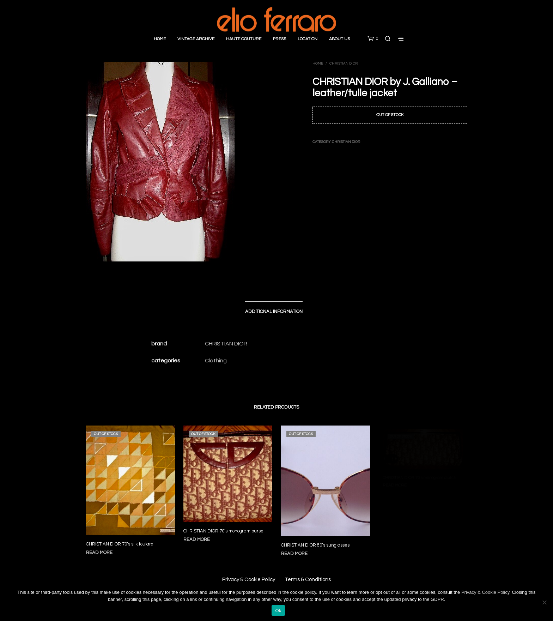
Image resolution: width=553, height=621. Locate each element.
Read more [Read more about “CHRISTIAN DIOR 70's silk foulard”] (99, 552)
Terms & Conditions (308, 579)
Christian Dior (343, 63)
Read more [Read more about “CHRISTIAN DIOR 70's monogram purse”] (199, 535)
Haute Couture (243, 39)
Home (160, 39)
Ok (278, 610)
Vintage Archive (195, 39)
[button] (372, 38)
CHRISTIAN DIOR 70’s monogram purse (224, 528)
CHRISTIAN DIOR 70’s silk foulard (119, 544)
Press (279, 39)
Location (307, 39)
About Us (339, 39)
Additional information (274, 311)
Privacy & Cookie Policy (248, 579)
